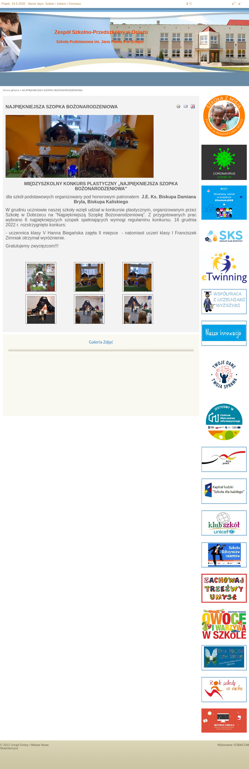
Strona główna (11, 90)
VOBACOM (241, 745)
